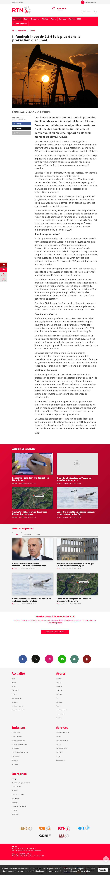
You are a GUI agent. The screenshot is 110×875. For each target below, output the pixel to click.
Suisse (32, 31)
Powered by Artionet (18, 856)
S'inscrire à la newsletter (55, 632)
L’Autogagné (16, 756)
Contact (14, 810)
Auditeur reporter (17, 706)
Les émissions (16, 732)
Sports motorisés (61, 710)
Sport (26, 19)
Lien (17, 133)
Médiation (15, 802)
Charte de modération (19, 806)
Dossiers (14, 702)
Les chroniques (17, 736)
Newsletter (15, 814)
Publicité (14, 790)
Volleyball (59, 690)
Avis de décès (60, 760)
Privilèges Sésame (62, 740)
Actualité (17, 19)
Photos (45, 19)
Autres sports (60, 714)
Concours (15, 764)
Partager (18, 124)
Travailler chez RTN (18, 794)
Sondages (15, 760)
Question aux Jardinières (20, 752)
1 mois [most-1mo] (38, 534)
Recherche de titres (18, 740)
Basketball (59, 686)
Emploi (58, 756)
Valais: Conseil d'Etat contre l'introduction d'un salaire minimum (29, 564)
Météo (58, 744)
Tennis (58, 706)
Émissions (35, 19)
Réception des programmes (21, 782)
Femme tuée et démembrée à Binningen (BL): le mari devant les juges (75, 564)
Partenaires (15, 798)
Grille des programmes (19, 744)
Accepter (102, 870)
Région (14, 678)
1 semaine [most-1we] (27, 534)
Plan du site (37, 850)
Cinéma (58, 736)
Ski (57, 698)
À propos (15, 779)
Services (62, 19)
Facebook (23, 659)
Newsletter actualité (18, 710)
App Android (87, 659)
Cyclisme (59, 694)
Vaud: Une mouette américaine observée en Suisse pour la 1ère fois (76, 513)
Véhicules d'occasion (62, 732)
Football (59, 678)
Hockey (58, 682)
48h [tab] (17, 534)
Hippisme (59, 702)
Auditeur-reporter (88, 2)
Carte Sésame (16, 786)
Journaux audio (17, 698)
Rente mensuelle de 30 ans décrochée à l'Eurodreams (30, 479)
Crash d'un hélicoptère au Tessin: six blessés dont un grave (74, 479)
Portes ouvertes (20, 23)
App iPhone (74, 659)
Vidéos (53, 19)
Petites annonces (61, 748)
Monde (14, 686)
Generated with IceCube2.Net (35, 856)
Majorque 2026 (74, 19)
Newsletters (62, 659)
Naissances (15, 748)
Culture (14, 694)
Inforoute (59, 752)
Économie (15, 690)
